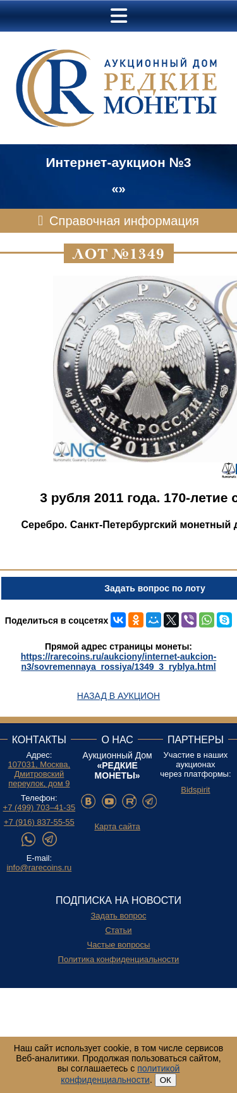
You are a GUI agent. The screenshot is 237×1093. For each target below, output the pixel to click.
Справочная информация (124, 221)
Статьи (118, 930)
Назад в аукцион (118, 696)
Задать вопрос (119, 915)
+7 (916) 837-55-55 (39, 822)
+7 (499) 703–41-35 (39, 807)
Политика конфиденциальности (118, 959)
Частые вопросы (118, 944)
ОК (165, 1080)
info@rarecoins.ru (38, 867)
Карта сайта (117, 826)
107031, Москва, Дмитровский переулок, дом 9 (39, 774)
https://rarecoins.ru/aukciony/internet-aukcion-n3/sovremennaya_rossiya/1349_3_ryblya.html (119, 661)
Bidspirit (195, 789)
